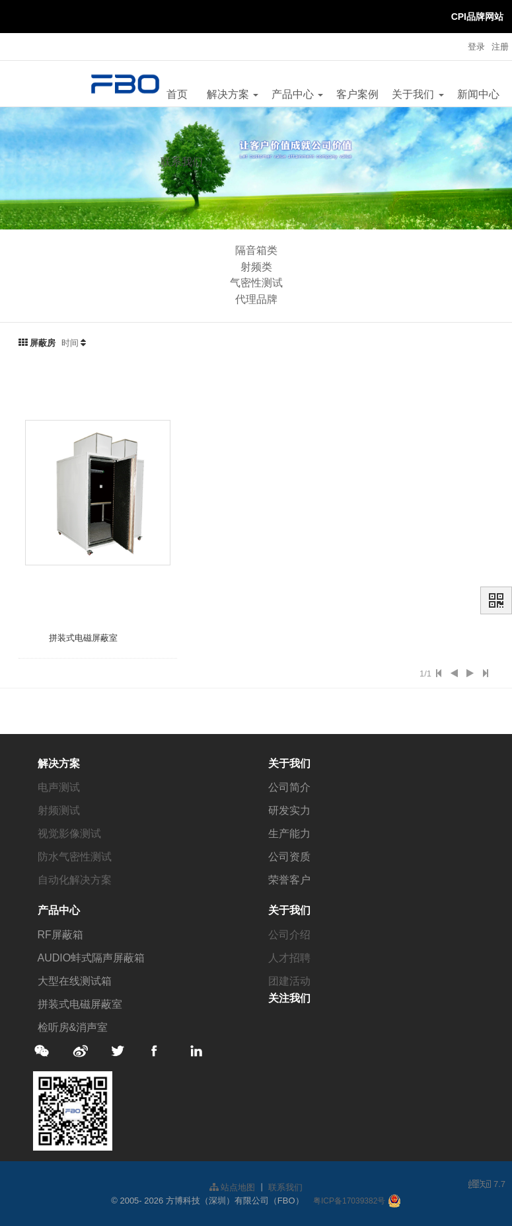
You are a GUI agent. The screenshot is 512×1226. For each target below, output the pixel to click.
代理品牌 (256, 299)
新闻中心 (478, 94)
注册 (500, 47)
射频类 (256, 266)
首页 (177, 94)
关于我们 (417, 94)
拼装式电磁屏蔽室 (83, 638)
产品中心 (297, 94)
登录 (476, 47)
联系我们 (182, 161)
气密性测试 (256, 282)
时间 (70, 343)
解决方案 (232, 94)
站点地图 (232, 1187)
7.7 (486, 1185)
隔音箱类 (256, 250)
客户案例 (357, 94)
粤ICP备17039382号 (349, 1201)
